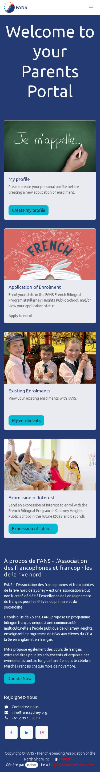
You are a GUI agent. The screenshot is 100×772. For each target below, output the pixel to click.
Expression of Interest (33, 528)
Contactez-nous (25, 707)
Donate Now (19, 678)
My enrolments (26, 420)
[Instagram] (41, 732)
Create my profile (28, 210)
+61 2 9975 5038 (26, 718)
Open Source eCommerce (72, 765)
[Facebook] (11, 732)
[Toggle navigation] (91, 7)
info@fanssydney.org (29, 712)
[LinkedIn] (26, 732)
